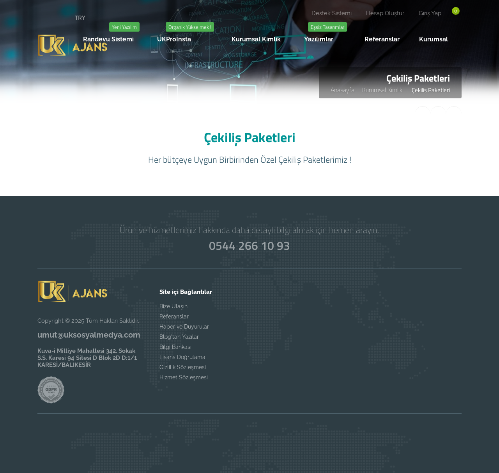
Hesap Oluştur (385, 13)
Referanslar (174, 316)
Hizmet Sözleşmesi (183, 377)
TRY (80, 17)
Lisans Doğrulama (182, 357)
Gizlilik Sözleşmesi (182, 367)
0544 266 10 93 (249, 245)
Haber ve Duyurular (184, 327)
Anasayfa (342, 89)
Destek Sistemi (331, 13)
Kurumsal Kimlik (383, 89)
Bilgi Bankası (175, 347)
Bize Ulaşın (173, 306)
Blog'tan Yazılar (179, 337)
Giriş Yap (430, 13)
